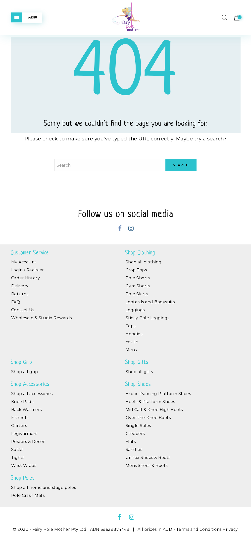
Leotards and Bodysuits (150, 302)
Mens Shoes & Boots (147, 465)
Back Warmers (26, 409)
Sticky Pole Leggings (147, 318)
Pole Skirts (137, 294)
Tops (131, 325)
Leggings (135, 310)
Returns (20, 294)
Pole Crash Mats (28, 495)
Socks (17, 449)
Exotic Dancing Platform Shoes (158, 393)
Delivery (20, 286)
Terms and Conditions (199, 529)
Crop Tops (136, 270)
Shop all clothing (144, 262)
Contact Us (22, 310)
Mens (131, 349)
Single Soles (138, 425)
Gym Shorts (138, 286)
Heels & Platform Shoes (150, 401)
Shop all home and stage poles (43, 487)
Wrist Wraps (23, 465)
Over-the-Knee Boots (148, 417)
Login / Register (27, 270)
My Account (24, 262)
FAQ (15, 302)
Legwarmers (24, 433)
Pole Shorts (138, 278)
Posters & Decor (28, 441)
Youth (132, 341)
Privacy (230, 529)
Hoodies (134, 333)
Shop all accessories (32, 393)
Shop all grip (24, 371)
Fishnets (20, 417)
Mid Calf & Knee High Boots (154, 409)
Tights (17, 457)
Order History (25, 278)
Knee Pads (22, 401)
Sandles (134, 449)
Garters (19, 425)
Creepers (135, 433)
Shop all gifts (139, 371)
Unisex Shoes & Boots (148, 457)
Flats (131, 441)
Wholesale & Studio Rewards (41, 318)
